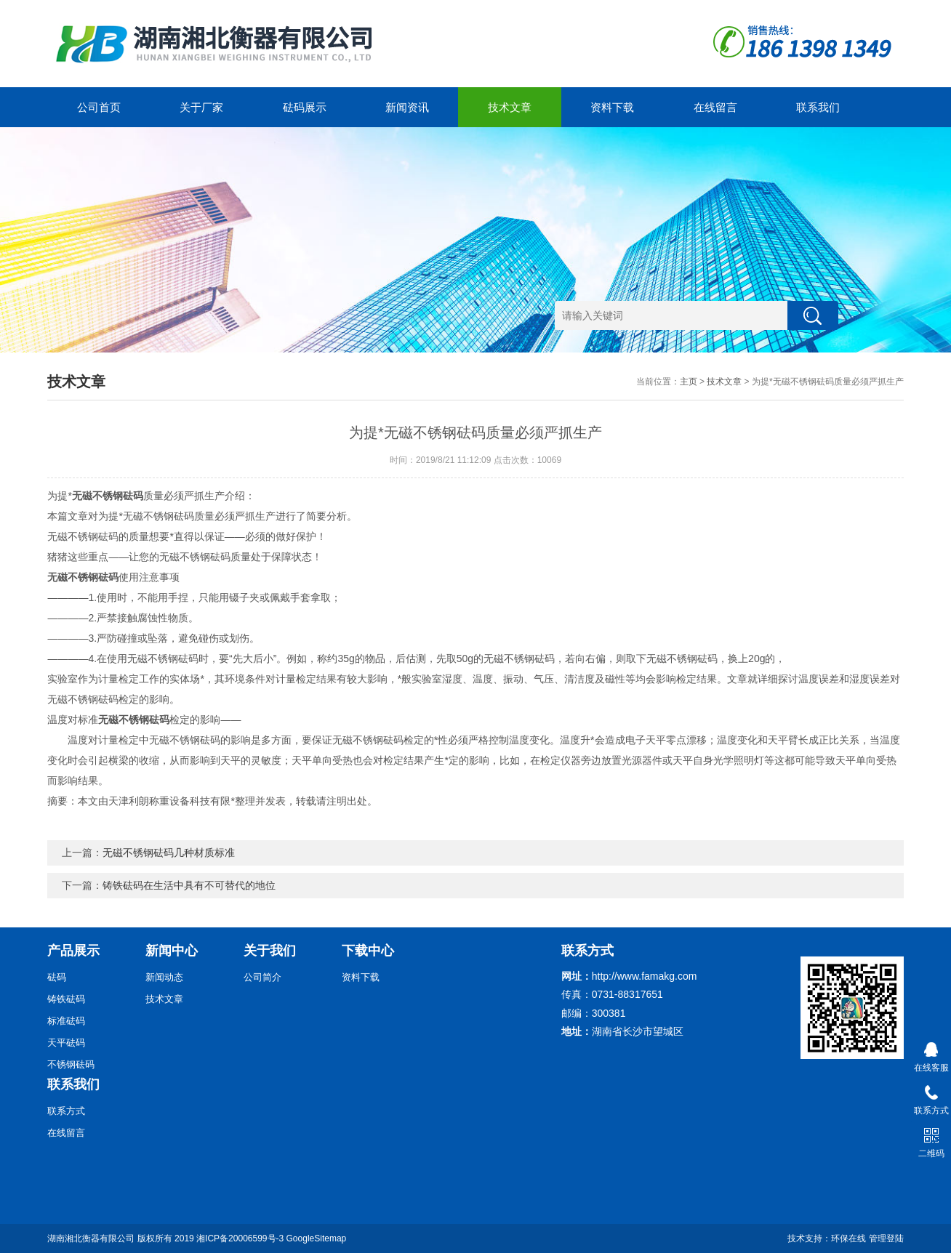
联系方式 (66, 1110)
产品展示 (73, 950)
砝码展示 (304, 107)
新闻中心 (171, 950)
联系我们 (818, 107)
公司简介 (262, 977)
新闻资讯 (407, 107)
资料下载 (612, 107)
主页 (688, 381)
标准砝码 (66, 1020)
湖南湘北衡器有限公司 (91, 1238)
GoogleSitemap (316, 1238)
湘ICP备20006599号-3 (240, 1238)
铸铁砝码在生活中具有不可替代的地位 (189, 885)
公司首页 (99, 107)
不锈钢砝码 (71, 1064)
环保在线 (848, 1238)
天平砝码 (66, 1042)
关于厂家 (201, 107)
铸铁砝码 (66, 999)
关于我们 (270, 950)
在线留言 (715, 107)
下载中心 (368, 950)
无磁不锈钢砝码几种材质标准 (169, 852)
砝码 (56, 977)
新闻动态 (164, 977)
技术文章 (509, 107)
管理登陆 (886, 1238)
